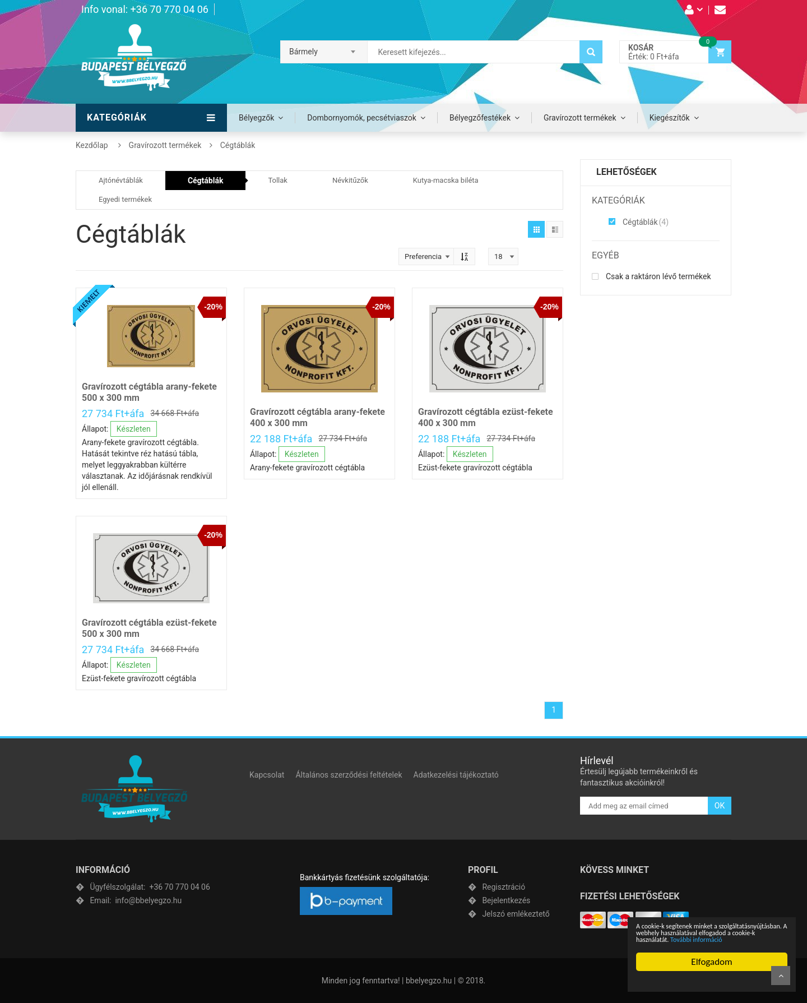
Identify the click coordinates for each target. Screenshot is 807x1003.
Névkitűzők (350, 180)
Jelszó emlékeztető (515, 913)
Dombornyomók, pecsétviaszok (361, 117)
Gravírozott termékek (580, 117)
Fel (780, 975)
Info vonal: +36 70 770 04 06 (144, 9)
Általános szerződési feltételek (348, 774)
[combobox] (324, 48)
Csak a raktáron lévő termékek (651, 276)
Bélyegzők (256, 117)
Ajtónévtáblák (121, 180)
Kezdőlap (92, 145)
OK (720, 805)
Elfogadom (711, 962)
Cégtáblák (206, 180)
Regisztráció (503, 886)
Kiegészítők (670, 117)
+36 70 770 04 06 (150, 886)
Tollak (277, 180)
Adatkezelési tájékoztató (456, 774)
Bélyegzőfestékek (480, 117)
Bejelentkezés (506, 900)
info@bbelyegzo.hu (136, 900)
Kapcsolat (266, 774)
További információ (696, 940)
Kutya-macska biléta (446, 180)
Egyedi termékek (125, 199)
